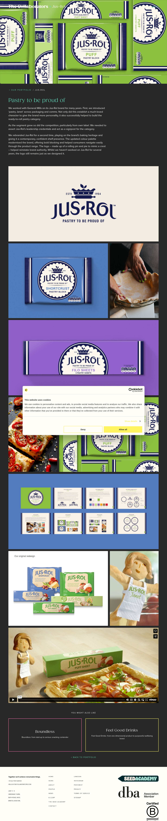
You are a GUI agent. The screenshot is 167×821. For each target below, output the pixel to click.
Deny (83, 429)
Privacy (77, 789)
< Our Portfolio (20, 90)
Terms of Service (82, 793)
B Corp (52, 797)
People (52, 789)
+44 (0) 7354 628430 (15, 781)
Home (51, 776)
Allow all (123, 429)
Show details (131, 421)
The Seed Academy (57, 802)
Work (51, 781)
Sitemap (77, 797)
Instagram (78, 781)
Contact (52, 806)
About (51, 785)
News (51, 793)
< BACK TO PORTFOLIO (83, 757)
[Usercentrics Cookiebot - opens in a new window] (130, 390)
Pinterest (78, 785)
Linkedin (77, 776)
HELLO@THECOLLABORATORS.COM (19, 784)
